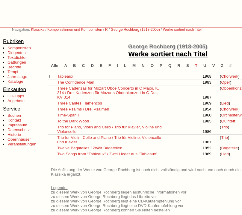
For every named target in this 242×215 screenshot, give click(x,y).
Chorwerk (229, 76)
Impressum (17, 125)
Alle (54, 65)
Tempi (12, 72)
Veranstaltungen (21, 144)
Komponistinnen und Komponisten (74, 29)
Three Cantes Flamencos (79, 103)
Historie (14, 134)
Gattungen (16, 62)
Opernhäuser (19, 139)
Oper (225, 82)
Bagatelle (229, 148)
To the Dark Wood (73, 121)
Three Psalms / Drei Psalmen (83, 109)
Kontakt (14, 120)
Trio (224, 127)
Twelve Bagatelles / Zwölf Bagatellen (89, 148)
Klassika (37, 29)
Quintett (228, 121)
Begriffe (14, 67)
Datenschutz (18, 130)
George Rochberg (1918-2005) (135, 29)
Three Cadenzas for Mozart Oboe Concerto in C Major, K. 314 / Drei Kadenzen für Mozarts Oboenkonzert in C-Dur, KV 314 (108, 92)
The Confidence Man (75, 82)
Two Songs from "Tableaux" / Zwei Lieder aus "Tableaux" (107, 154)
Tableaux (65, 76)
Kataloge (15, 81)
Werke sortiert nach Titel (182, 29)
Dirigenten (16, 52)
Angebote (16, 101)
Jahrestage (17, 76)
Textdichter (17, 57)
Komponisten (19, 48)
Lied (225, 103)
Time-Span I (68, 115)
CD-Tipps (15, 96)
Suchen (14, 115)
